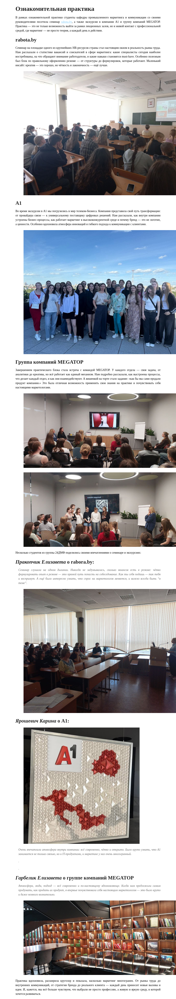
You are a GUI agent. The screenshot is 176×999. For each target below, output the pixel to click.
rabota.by (66, 21)
